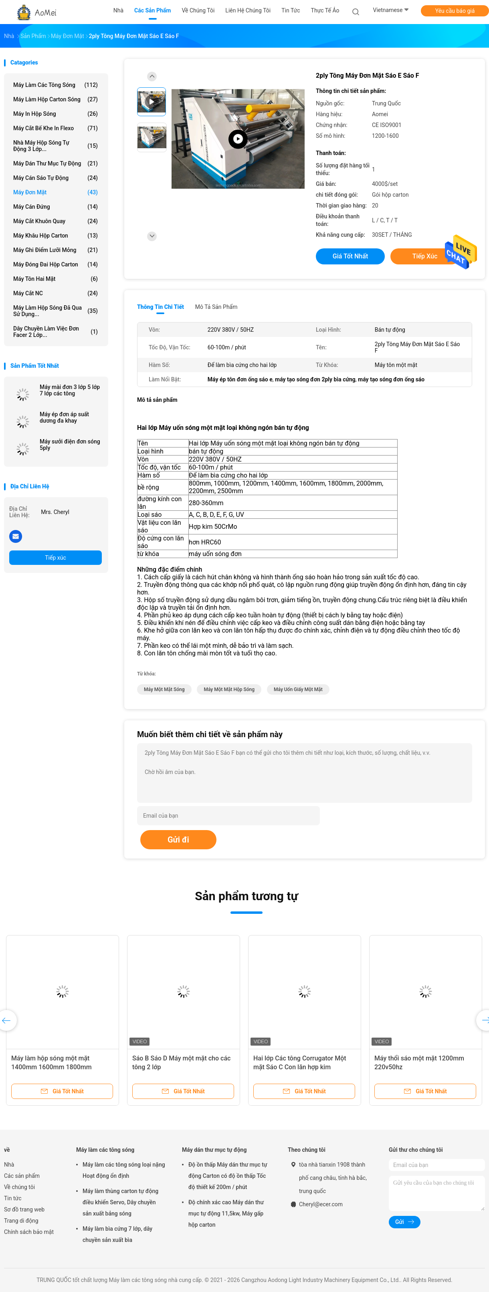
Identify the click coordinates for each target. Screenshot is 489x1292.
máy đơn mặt (55, 192)
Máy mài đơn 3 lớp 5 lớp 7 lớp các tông (70, 390)
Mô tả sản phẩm (216, 307)
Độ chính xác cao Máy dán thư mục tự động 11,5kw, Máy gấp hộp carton (226, 1213)
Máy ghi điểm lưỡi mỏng (55, 250)
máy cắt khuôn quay (55, 221)
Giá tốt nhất (350, 256)
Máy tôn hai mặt (55, 279)
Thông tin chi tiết (160, 307)
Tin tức (13, 1198)
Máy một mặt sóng (164, 689)
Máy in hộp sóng (55, 114)
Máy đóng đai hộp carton (55, 264)
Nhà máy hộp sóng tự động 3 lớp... (55, 145)
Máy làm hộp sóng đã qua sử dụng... (55, 310)
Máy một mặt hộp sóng (229, 689)
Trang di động (21, 1220)
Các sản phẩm (22, 1176)
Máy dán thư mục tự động (55, 163)
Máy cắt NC (55, 293)
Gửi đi (178, 840)
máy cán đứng (55, 207)
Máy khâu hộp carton (55, 236)
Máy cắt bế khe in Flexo (55, 128)
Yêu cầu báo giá (455, 11)
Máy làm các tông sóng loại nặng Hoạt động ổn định (124, 1170)
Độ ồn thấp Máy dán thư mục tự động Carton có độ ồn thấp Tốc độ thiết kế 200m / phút (227, 1175)
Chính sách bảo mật (29, 1232)
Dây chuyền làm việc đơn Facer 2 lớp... (55, 331)
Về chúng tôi (19, 1187)
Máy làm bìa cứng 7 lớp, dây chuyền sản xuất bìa (117, 1234)
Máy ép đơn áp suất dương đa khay (64, 417)
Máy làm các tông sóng (55, 85)
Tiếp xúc (55, 557)
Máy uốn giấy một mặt (298, 689)
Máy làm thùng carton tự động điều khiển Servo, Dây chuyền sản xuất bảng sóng (120, 1202)
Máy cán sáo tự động (55, 178)
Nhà (9, 1164)
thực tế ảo (325, 10)
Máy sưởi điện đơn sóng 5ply (70, 444)
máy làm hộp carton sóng (55, 99)
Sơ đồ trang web (24, 1209)
